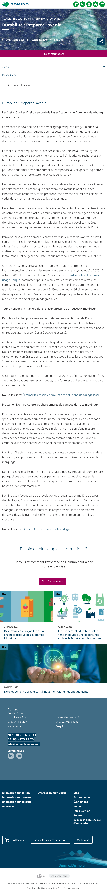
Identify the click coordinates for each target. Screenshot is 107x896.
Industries (8, 806)
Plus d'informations (54, 53)
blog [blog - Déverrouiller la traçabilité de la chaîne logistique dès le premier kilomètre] (4, 594)
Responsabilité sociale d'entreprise (87, 821)
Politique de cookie (56, 883)
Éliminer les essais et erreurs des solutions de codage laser (61, 395)
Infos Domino (81, 811)
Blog (76, 793)
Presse (77, 815)
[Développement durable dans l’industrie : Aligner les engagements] (53, 670)
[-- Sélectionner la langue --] (53, 85)
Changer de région (59, 875)
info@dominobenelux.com (24, 744)
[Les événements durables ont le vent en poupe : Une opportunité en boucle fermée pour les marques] (80, 617)
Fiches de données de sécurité (51, 840)
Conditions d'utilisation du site (41, 888)
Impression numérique (52, 793)
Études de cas (81, 797)
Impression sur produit (16, 802)
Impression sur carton (16, 793)
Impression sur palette (16, 797)
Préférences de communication (83, 883)
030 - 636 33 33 (25, 735)
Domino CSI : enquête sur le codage (46, 529)
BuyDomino (14, 840)
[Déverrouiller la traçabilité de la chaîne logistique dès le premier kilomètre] (26, 617)
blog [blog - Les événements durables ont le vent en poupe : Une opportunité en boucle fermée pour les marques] (58, 594)
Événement (80, 802)
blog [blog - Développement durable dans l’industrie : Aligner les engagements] (4, 647)
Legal (42, 883)
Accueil (77, 806)
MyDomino (84, 840)
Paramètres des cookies (69, 888)
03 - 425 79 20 (23, 739)
